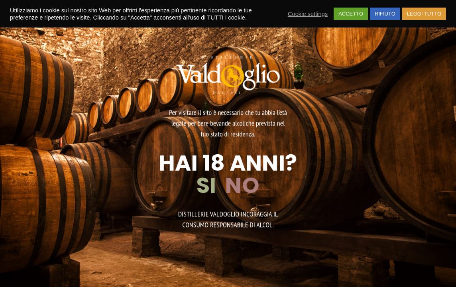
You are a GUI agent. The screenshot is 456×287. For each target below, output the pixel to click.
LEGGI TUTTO (424, 14)
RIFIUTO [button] (385, 14)
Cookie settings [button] (308, 14)
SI (210, 185)
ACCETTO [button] (350, 14)
